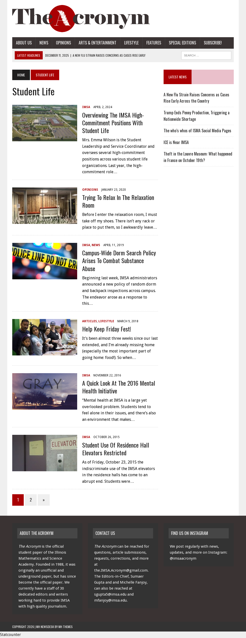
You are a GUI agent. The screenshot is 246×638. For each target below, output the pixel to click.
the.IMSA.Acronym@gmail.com (121, 570)
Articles (89, 321)
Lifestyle (131, 43)
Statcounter (10, 634)
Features (153, 43)
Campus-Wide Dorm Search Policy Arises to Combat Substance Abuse (119, 260)
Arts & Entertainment (97, 43)
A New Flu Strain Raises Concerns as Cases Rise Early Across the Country (196, 98)
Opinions (63, 43)
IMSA (86, 107)
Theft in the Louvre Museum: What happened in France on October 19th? (198, 157)
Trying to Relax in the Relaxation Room (118, 201)
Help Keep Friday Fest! (106, 328)
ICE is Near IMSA (176, 142)
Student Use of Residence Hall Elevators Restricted (115, 448)
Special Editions (182, 43)
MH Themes (65, 627)
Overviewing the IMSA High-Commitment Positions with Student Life (113, 122)
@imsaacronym (183, 558)
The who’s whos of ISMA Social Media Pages (197, 131)
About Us (24, 43)
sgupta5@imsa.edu (110, 594)
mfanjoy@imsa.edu (110, 600)
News (43, 43)
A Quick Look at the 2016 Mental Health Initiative (118, 386)
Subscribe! (213, 43)
